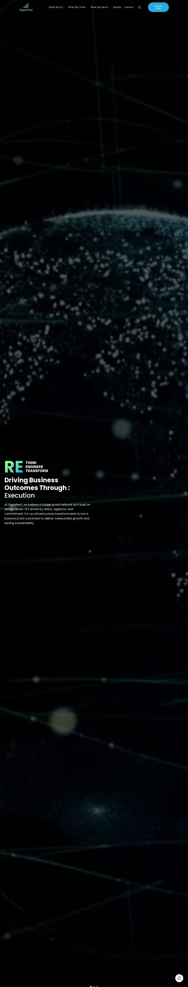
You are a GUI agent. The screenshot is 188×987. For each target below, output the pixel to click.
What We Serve (100, 7)
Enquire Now (158, 7)
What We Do (57, 7)
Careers (128, 7)
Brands (117, 7)
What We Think (77, 7)
